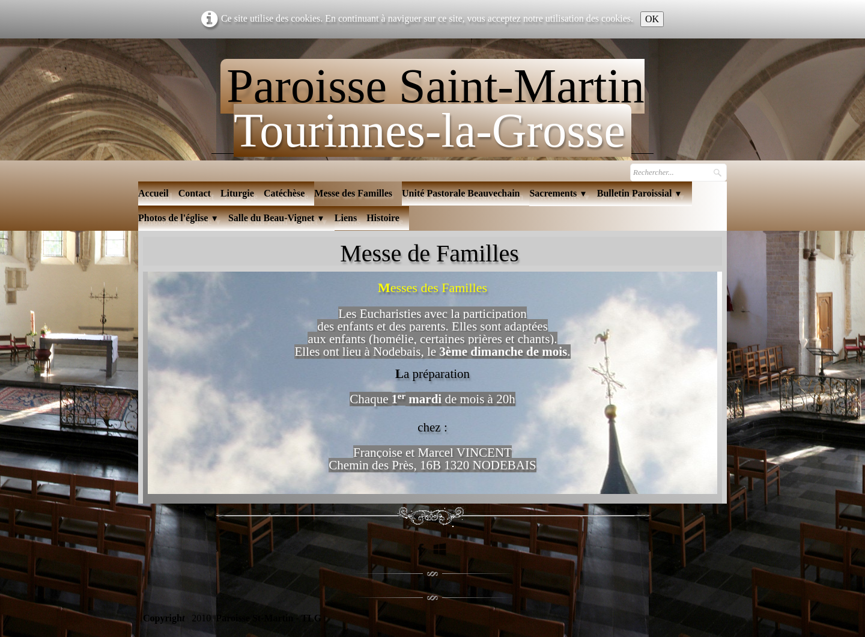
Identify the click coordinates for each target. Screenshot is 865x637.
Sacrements (558, 193)
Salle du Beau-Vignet (276, 218)
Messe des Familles (353, 193)
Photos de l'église (178, 218)
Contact (194, 193)
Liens (346, 218)
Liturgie (237, 193)
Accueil (153, 193)
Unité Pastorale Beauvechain (461, 193)
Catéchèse (284, 193)
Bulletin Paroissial (639, 193)
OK (652, 19)
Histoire (382, 218)
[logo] (432, 103)
